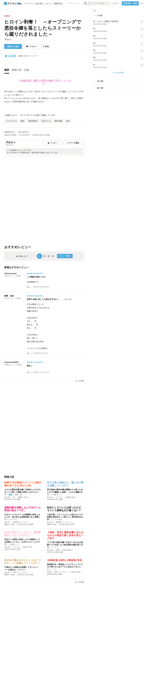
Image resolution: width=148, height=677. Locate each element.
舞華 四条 (9, 296)
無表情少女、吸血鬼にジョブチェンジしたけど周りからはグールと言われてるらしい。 (65, 566)
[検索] (85, 3)
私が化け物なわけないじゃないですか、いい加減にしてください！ (22, 561)
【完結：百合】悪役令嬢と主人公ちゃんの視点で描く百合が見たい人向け (65, 535)
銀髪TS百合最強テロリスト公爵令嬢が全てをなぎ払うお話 (22, 484)
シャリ (55, 547)
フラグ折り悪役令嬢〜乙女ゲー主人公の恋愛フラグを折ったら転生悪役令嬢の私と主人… (65, 544)
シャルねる (57, 519)
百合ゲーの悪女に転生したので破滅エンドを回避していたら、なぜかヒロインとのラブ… (22, 541)
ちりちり (14, 519)
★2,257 (7, 522)
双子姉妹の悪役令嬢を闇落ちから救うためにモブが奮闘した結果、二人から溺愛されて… (65, 491)
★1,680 (50, 550)
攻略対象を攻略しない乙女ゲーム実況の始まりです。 (22, 509)
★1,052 (7, 547)
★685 (49, 572)
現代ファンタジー (20, 572)
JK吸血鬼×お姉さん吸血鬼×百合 (64, 560)
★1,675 (7, 572)
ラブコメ (59, 497)
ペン (54, 569)
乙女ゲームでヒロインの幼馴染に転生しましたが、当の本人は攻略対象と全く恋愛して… (22, 516)
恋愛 (57, 550)
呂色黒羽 (21, 570)
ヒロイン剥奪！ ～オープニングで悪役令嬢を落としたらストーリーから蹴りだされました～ (42, 28)
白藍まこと (57, 494)
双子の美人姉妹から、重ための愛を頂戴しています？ (65, 484)
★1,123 (50, 522)
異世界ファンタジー (21, 522)
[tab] (7, 71)
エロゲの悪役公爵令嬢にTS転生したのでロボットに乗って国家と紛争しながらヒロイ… (22, 491)
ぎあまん (8, 39)
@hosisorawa (10, 273)
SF (14, 497)
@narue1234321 (11, 362)
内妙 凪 (18, 494)
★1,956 (7, 497)
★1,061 (50, 497)
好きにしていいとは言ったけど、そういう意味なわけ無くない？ (65, 509)
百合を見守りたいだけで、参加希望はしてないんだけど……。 (22, 534)
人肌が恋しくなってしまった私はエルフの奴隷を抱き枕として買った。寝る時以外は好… (65, 516)
